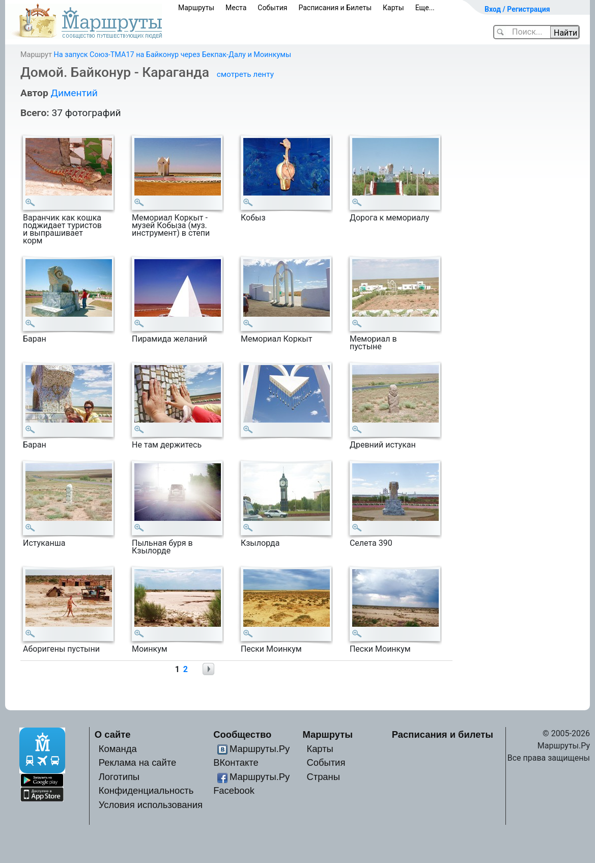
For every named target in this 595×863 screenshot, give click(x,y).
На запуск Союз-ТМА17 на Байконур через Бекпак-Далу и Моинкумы (172, 54)
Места (235, 8)
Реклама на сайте (138, 762)
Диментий (73, 93)
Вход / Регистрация (517, 9)
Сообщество (242, 734)
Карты (393, 8)
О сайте (113, 734)
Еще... (425, 8)
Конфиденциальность (146, 790)
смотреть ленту (245, 74)
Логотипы (119, 776)
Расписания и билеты (442, 734)
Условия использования (151, 804)
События (272, 8)
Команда (118, 748)
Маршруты (196, 8)
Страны (323, 776)
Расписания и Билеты (335, 8)
